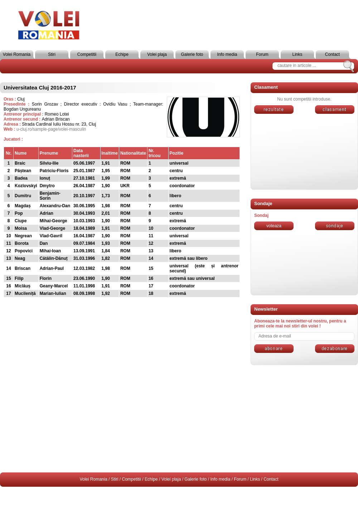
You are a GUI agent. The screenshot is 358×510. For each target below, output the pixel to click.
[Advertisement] (304, 418)
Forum (262, 54)
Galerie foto (192, 54)
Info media (227, 54)
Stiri (51, 54)
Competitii (86, 54)
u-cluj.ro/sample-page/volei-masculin (51, 129)
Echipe (122, 54)
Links (297, 54)
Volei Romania (16, 54)
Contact (332, 54)
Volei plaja (157, 54)
